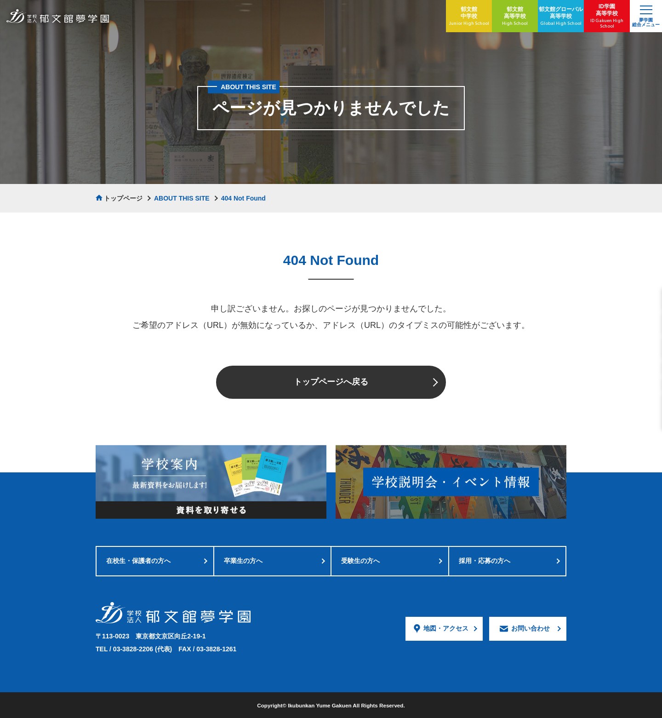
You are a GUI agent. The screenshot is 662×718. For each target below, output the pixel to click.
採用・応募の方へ (484, 560)
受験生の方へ (360, 560)
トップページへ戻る (331, 381)
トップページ (123, 198)
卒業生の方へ (243, 560)
